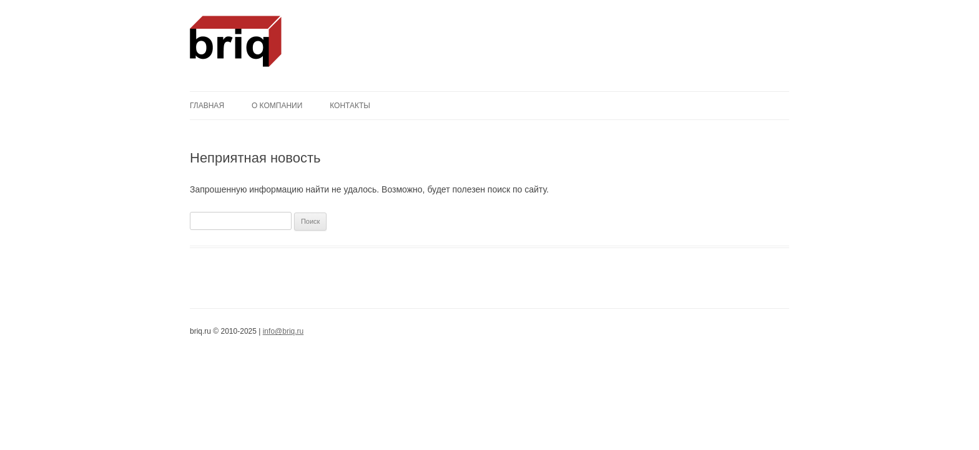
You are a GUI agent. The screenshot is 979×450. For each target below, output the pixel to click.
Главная (207, 105)
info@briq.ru (283, 331)
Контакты (350, 105)
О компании (277, 105)
